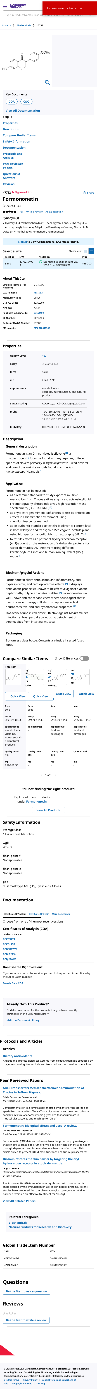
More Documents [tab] (61, 913)
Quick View (17, 696)
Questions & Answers (11, 176)
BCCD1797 (9, 944)
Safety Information (16, 141)
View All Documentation (23, 110)
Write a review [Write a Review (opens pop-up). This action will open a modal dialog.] (34, 211)
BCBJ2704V (9, 959)
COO (26, 102)
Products (6, 25)
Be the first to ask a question (26, 1291)
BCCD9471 (9, 939)
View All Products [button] (48, 810)
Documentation (14, 148)
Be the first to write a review (27, 1321)
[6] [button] (66, 583)
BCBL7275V (9, 954)
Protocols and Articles (13, 156)
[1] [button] (66, 452)
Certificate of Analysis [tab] (15, 913)
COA (12, 102)
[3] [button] (50, 507)
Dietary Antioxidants (17, 1056)
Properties (10, 123)
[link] (11, 1379)
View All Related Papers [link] (19, 1201)
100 (44, 355)
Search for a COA (13, 983)
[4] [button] (85, 533)
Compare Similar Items (19, 135)
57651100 (39, 312)
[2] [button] (28, 457)
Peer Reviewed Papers (13, 166)
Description (11, 129)
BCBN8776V (10, 949)
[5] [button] (20, 555)
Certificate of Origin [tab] (39, 913)
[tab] (9, 25)
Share (88, 192)
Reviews (9, 184)
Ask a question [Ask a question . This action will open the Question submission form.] (54, 211)
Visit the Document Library (23, 1020)
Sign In (22, 241)
